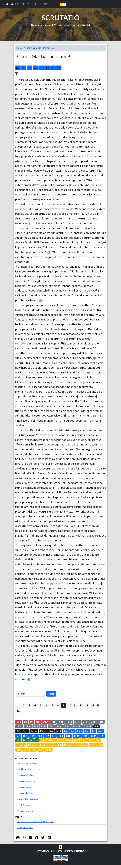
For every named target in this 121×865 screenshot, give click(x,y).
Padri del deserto (26, 780)
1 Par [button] (19, 726)
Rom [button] (51, 740)
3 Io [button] (33, 749)
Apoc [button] (48, 749)
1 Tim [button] (42, 745)
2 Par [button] (28, 726)
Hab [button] (68, 735)
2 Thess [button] (32, 745)
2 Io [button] (26, 749)
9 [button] (63, 705)
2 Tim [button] (51, 745)
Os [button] (18, 735)
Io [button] (37, 740)
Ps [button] (18, 731)
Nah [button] (60, 735)
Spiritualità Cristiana (27, 798)
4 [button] (35, 705)
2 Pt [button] (100, 745)
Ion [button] (47, 735)
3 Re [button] (93, 721)
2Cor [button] (68, 740)
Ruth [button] (69, 721)
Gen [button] (19, 721)
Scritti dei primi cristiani (29, 768)
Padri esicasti (24, 786)
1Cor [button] (59, 740)
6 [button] (46, 705)
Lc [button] (31, 740)
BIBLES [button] (25, 4)
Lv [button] (31, 721)
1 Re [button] (77, 721)
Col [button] (97, 740)
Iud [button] (40, 749)
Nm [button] (38, 721)
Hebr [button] (77, 745)
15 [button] (98, 705)
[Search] (31, 694)
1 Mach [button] (76, 726)
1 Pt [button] (92, 745)
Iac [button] (85, 745)
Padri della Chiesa (26, 792)
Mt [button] (18, 740)
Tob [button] (51, 726)
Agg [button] (85, 735)
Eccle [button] (34, 731)
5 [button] (40, 705)
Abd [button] (40, 735)
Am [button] (32, 735)
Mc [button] (25, 740)
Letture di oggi (81, 24)
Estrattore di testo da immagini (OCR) (36, 821)
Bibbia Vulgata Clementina (40, 47)
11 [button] (75, 705)
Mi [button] (53, 735)
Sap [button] (51, 731)
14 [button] (92, 705)
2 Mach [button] (87, 726)
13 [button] (86, 705)
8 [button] (58, 705)
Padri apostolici (25, 774)
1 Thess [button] (21, 745)
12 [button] (81, 705)
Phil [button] (90, 740)
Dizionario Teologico (27, 762)
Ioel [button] (25, 735)
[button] (64, 4)
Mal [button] (101, 735)
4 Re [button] (101, 721)
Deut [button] (45, 721)
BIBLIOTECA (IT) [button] (42, 4)
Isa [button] (65, 731)
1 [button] (18, 705)
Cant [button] (42, 731)
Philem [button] (67, 745)
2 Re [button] (85, 721)
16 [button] (18, 711)
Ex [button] (25, 721)
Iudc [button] (60, 721)
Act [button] (43, 740)
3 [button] (29, 705)
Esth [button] (66, 726)
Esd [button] (36, 726)
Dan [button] (100, 731)
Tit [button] (59, 745)
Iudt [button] (59, 726)
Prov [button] (25, 731)
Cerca (51, 693)
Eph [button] (83, 740)
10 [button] (69, 705)
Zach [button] (93, 735)
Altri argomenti (25, 810)
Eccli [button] (58, 731)
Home (19, 47)
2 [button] (23, 705)
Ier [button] (72, 731)
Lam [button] (79, 731)
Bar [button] (87, 731)
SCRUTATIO (10, 4)
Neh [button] (43, 726)
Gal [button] (76, 740)
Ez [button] (93, 731)
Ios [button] (53, 721)
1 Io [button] (18, 749)
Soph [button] (76, 735)
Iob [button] (97, 726)
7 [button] (52, 705)
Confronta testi (25, 827)
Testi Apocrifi (24, 804)
